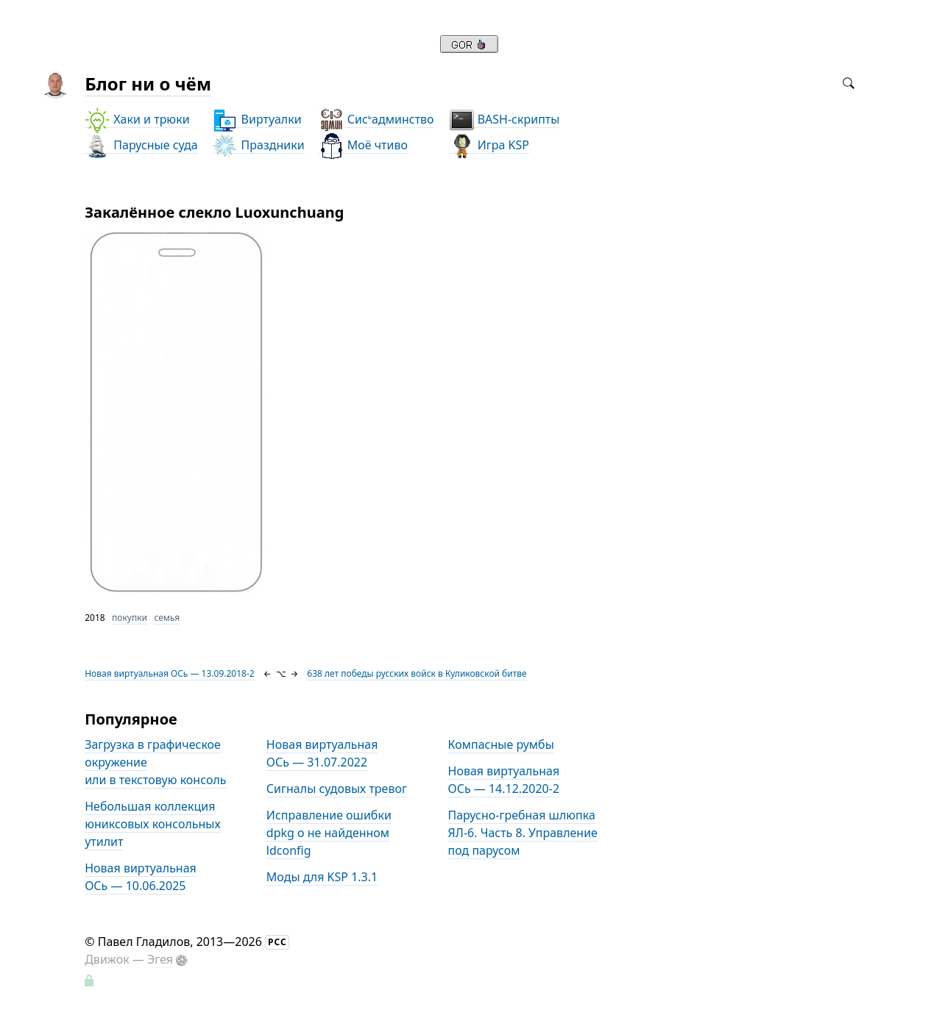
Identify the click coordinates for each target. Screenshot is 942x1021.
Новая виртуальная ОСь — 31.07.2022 (322, 753)
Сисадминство (376, 119)
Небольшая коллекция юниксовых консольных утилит (152, 824)
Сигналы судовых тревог (336, 788)
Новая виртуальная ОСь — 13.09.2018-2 (170, 673)
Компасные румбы (501, 744)
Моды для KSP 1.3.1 (322, 877)
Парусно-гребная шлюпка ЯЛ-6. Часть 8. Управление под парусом (523, 832)
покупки (129, 617)
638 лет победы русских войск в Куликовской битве (416, 673)
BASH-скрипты (504, 119)
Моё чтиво (363, 145)
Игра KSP (489, 145)
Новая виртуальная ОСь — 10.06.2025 (140, 877)
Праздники (258, 145)
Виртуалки (256, 119)
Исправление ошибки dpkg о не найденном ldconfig (329, 832)
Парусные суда (141, 145)
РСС (277, 942)
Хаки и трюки (137, 119)
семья (167, 617)
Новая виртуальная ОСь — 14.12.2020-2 (504, 780)
